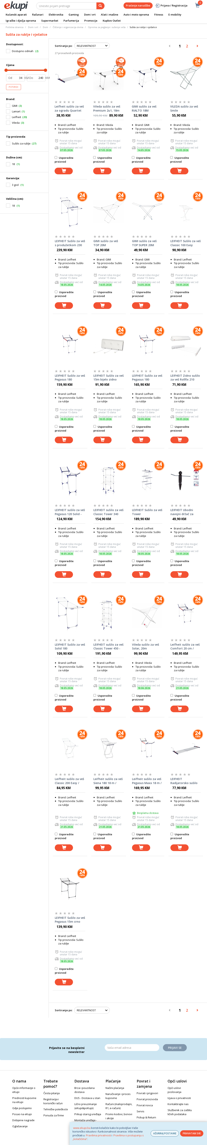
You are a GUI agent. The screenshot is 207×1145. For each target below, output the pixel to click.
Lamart (16, 111)
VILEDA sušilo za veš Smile (184, 108)
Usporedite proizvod (64, 159)
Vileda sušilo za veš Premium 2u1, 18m (106, 108)
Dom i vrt (90, 14)
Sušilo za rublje (21, 143)
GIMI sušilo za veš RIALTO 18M (144, 108)
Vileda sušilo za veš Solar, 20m (145, 646)
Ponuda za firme (53, 1115)
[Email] (132, 1047)
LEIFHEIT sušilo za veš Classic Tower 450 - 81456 (108, 647)
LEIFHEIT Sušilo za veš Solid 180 (70, 646)
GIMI (14, 106)
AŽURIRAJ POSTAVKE (164, 1133)
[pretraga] (100, 5)
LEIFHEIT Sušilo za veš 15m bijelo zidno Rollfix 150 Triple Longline (108, 378)
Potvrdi (13, 87)
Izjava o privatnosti (179, 1098)
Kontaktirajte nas (178, 1104)
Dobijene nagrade (23, 1120)
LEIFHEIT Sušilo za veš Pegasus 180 (70, 378)
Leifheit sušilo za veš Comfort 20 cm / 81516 (185, 647)
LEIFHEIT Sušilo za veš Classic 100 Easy (185, 243)
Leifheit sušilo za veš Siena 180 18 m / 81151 (108, 781)
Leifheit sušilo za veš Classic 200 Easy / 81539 (69, 781)
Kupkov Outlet (112, 20)
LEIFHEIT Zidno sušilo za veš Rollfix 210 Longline (185, 378)
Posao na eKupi (22, 1114)
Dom (45, 27)
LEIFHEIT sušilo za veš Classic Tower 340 (108, 512)
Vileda (16, 122)
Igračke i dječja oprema (21, 20)
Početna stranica (14, 27)
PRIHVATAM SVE (192, 1133)
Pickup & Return (146, 1117)
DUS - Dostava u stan (87, 1098)
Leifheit (16, 117)
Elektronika (56, 14)
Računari (37, 14)
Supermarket (49, 20)
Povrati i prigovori (147, 1093)
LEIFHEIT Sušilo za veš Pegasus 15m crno (70, 920)
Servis (140, 1111)
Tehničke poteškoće (55, 1109)
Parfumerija (71, 20)
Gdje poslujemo (22, 1108)
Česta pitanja (51, 1093)
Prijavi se (175, 1048)
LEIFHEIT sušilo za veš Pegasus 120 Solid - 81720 (70, 512)
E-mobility (174, 14)
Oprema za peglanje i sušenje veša (107, 27)
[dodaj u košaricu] (64, 171)
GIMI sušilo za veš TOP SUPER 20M (144, 243)
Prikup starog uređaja (87, 1114)
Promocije (90, 20)
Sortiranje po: (63, 46)
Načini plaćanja (115, 1088)
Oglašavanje (20, 1126)
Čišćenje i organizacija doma (68, 27)
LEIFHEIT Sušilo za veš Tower (147, 512)
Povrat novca (145, 1105)
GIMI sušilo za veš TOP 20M (105, 243)
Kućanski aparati (16, 14)
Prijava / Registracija (171, 5)
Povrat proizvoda (147, 1099)
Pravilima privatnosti (98, 1135)
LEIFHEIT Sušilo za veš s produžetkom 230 (70, 243)
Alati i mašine (109, 14)
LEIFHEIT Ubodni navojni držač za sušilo (181, 512)
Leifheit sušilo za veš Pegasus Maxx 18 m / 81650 (147, 781)
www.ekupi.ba (82, 1128)
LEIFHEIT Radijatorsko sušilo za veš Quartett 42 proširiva (183, 781)
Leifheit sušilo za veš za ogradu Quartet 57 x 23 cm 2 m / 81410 (69, 109)
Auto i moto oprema (136, 14)
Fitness (158, 14)
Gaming (74, 14)
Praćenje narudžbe (138, 5)
